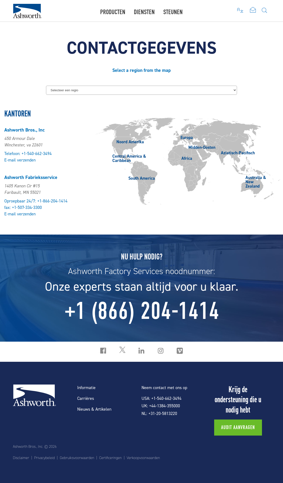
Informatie (86, 388)
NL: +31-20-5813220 (159, 413)
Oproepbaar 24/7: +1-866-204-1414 (35, 201)
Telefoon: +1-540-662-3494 (28, 153)
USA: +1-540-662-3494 (161, 398)
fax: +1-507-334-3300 (23, 207)
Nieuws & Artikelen (94, 409)
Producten (112, 12)
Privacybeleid (44, 457)
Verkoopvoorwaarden (143, 457)
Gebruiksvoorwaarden (77, 457)
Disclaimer (21, 457)
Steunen (173, 12)
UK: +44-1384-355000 (161, 406)
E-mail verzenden (20, 160)
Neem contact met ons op (164, 388)
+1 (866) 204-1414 (141, 310)
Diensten (144, 12)
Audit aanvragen (238, 427)
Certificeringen (110, 457)
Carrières (85, 398)
